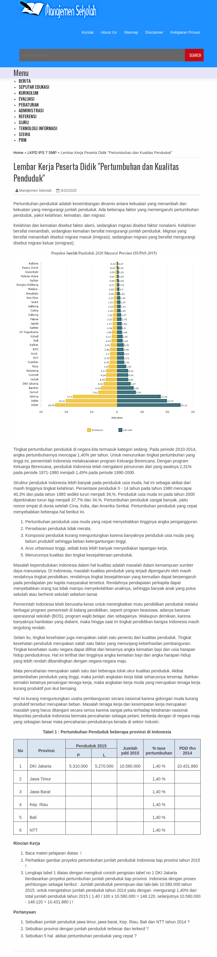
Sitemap (131, 32)
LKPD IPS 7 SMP (42, 153)
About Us (109, 32)
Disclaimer (154, 32)
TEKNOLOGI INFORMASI (38, 128)
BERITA (25, 80)
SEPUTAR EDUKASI (34, 86)
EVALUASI (26, 98)
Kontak (88, 32)
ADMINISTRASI (31, 110)
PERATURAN (29, 104)
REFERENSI (28, 116)
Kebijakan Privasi (185, 32)
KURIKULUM (28, 92)
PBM (22, 139)
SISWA (24, 134)
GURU (24, 122)
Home (18, 153)
